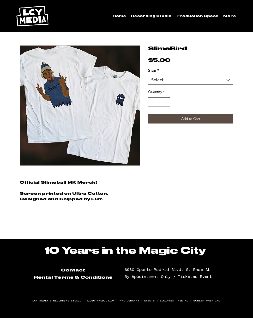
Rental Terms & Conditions (73, 277)
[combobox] (190, 80)
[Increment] (166, 102)
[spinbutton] (159, 102)
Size (153, 70)
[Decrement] (152, 102)
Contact (73, 270)
